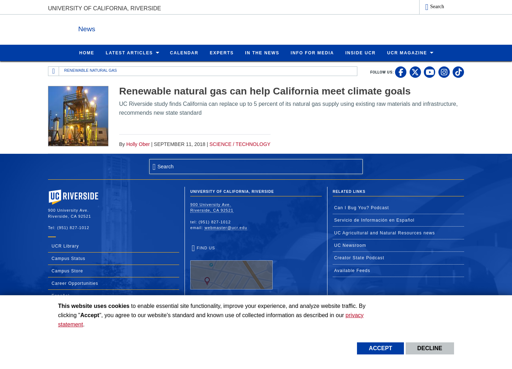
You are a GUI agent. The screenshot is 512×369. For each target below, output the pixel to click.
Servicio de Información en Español (374, 219)
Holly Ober (138, 144)
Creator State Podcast (359, 257)
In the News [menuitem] (262, 52)
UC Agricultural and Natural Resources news (384, 232)
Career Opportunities (75, 283)
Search (437, 6)
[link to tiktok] (458, 71)
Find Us (231, 267)
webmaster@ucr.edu (225, 227)
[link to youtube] (429, 71)
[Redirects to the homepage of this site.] (53, 71)
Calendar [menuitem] (184, 52)
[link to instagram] (444, 71)
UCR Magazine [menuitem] (407, 52)
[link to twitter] (415, 71)
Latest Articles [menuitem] (129, 52)
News (125, 28)
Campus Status (68, 258)
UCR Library (65, 245)
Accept (380, 348)
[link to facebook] (400, 71)
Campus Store (67, 270)
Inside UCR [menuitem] (360, 52)
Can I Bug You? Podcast (361, 207)
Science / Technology (240, 144)
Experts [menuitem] (222, 52)
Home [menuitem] (86, 52)
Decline (429, 348)
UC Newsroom (350, 245)
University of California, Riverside (104, 8)
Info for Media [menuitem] (312, 52)
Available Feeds (352, 270)
